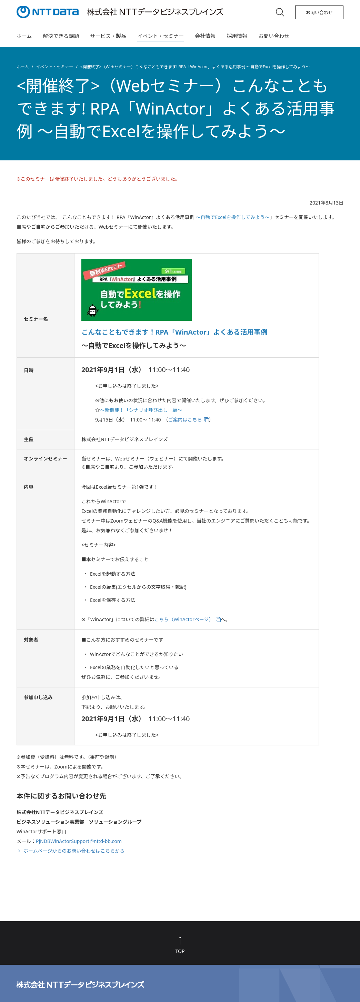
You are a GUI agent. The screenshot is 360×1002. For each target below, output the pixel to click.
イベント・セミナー (160, 35)
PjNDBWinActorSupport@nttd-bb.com (79, 841)
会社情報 (205, 35)
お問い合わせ (319, 12)
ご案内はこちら (185, 419)
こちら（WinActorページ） (184, 619)
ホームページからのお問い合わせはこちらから (73, 850)
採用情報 (237, 35)
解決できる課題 (61, 35)
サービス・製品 (108, 35)
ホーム (24, 35)
